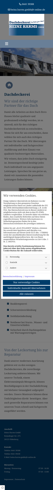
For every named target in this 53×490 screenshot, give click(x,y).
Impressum (29, 276)
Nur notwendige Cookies (26, 282)
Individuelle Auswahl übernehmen (26, 288)
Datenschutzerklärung (12, 276)
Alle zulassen (26, 294)
